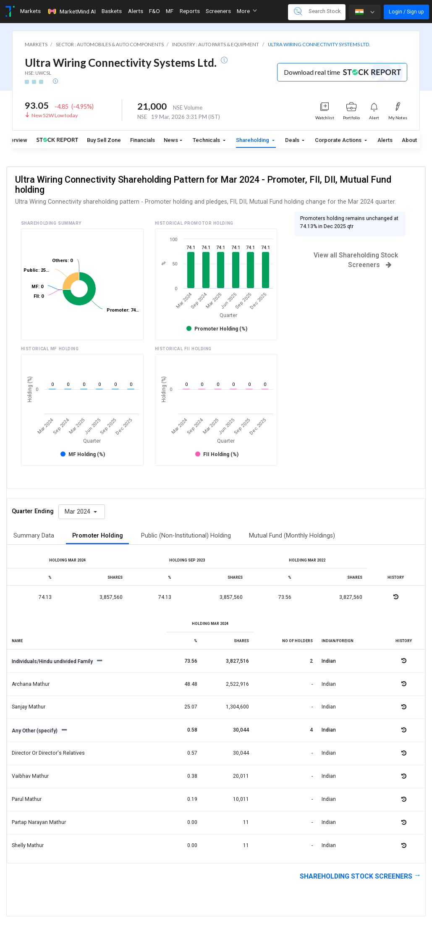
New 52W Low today (54, 115)
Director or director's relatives (48, 753)
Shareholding (253, 140)
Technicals (207, 140)
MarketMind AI (71, 11)
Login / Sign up (406, 11)
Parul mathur (27, 799)
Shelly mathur (28, 845)
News (171, 140)
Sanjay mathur (28, 707)
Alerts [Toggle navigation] (135, 11)
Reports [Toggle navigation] (190, 11)
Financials (142, 140)
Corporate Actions (339, 140)
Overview (15, 140)
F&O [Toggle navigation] (154, 11)
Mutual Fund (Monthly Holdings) (292, 535)
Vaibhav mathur (30, 776)
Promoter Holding (97, 535)
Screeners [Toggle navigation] (218, 11)
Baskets (112, 11)
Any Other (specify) (35, 731)
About (409, 140)
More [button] (247, 11)
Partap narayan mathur (39, 822)
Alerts (385, 140)
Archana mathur (31, 684)
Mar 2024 (78, 511)
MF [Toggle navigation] (169, 11)
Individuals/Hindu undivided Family (53, 661)
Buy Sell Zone (104, 140)
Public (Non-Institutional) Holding (186, 535)
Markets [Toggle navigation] (30, 11)
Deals (293, 140)
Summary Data (33, 535)
